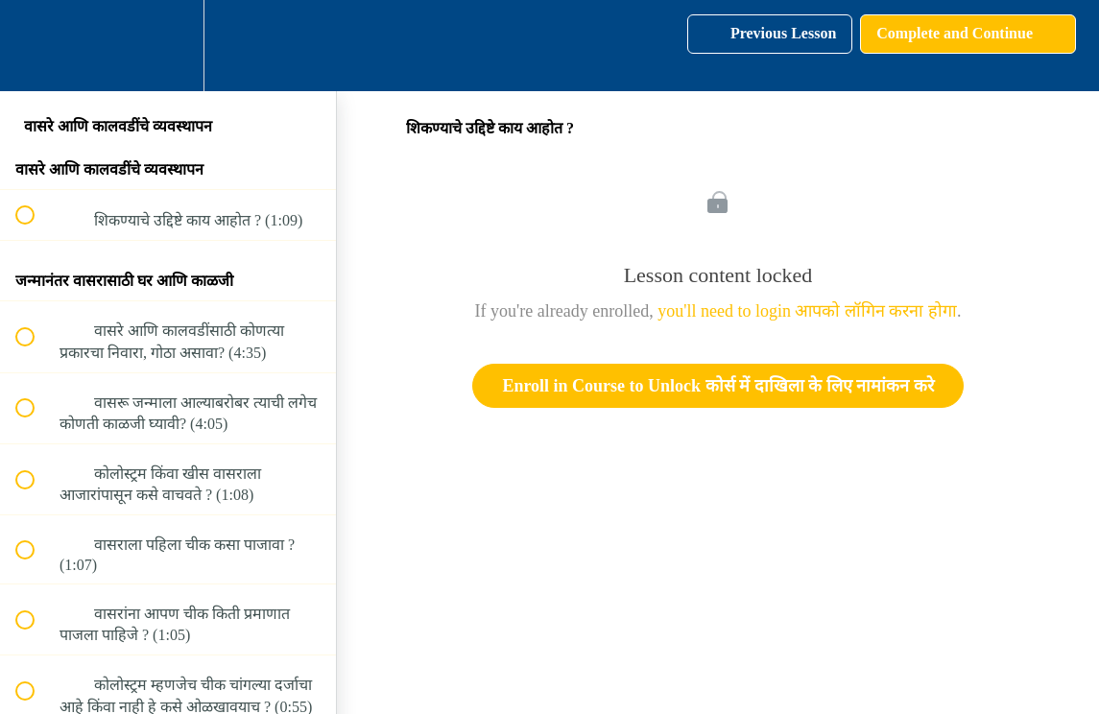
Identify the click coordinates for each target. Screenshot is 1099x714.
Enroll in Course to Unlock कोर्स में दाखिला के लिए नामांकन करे (717, 385)
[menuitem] (167, 45)
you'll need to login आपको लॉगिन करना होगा (807, 311)
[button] (35, 45)
